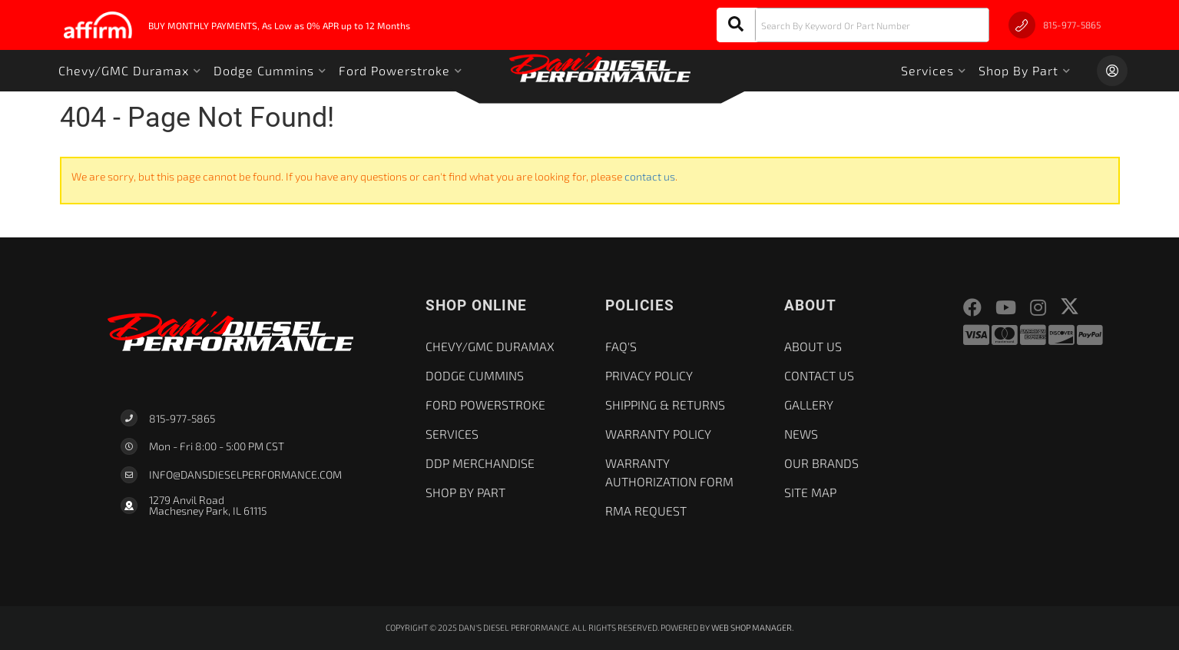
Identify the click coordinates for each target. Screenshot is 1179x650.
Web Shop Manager (751, 627)
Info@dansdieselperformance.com (245, 474)
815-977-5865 (182, 418)
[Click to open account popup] (1112, 70)
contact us (649, 176)
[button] (853, 25)
